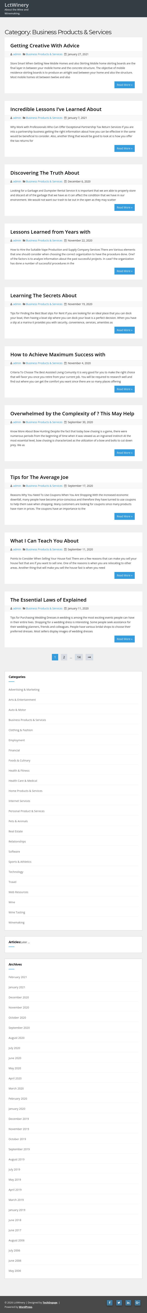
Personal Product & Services (27, 811)
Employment (17, 740)
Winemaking (16, 922)
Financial (14, 750)
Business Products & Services (44, 54)
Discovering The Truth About (44, 172)
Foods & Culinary (19, 760)
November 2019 (19, 1129)
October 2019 (17, 1139)
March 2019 (16, 1200)
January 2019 (17, 1210)
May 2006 (15, 1271)
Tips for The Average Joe (39, 477)
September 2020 (19, 1028)
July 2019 (14, 1169)
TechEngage (50, 1302)
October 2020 (17, 1017)
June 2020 (15, 1058)
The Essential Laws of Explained (48, 599)
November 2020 (19, 1007)
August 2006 (16, 1240)
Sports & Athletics (20, 861)
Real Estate (16, 831)
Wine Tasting (17, 912)
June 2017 (15, 1230)
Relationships (17, 841)
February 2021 (18, 977)
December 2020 (19, 997)
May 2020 (15, 1068)
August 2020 (16, 1038)
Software (14, 851)
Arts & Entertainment (22, 699)
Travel (12, 882)
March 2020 (16, 1088)
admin (17, 54)
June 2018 (15, 1220)
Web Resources (18, 892)
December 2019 (19, 1119)
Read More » (124, 85)
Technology (16, 872)
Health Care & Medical (23, 780)
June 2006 (15, 1260)
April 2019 (15, 1190)
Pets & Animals (18, 821)
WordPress (25, 1307)
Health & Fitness (19, 770)
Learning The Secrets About (43, 295)
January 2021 (17, 987)
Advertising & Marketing (24, 689)
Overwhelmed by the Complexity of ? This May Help (72, 413)
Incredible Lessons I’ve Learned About (56, 109)
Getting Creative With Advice (44, 45)
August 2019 (16, 1159)
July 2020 (14, 1048)
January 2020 (17, 1109)
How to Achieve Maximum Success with (57, 354)
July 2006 (14, 1250)
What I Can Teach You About (44, 540)
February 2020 (18, 1098)
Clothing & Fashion (21, 730)
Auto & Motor (17, 710)
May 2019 (15, 1179)
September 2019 (19, 1149)
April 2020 (15, 1078)
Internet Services (19, 801)
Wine (12, 902)
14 (79, 657)
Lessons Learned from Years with (50, 231)
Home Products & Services (25, 791)
